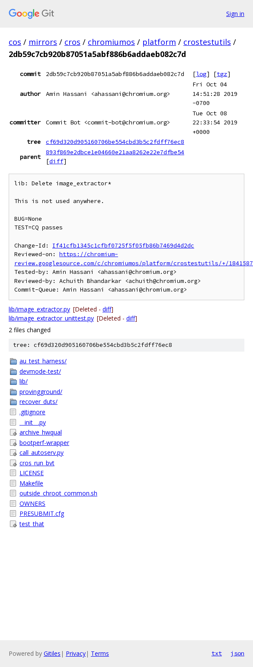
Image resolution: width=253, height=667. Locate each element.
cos (15, 42)
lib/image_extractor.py (39, 309)
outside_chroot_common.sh (58, 493)
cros (72, 42)
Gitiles (52, 653)
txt (216, 653)
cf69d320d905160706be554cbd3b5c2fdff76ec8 (115, 142)
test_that (31, 524)
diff (56, 161)
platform (159, 42)
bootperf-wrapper (44, 442)
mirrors (43, 42)
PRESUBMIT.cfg (41, 513)
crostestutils (207, 42)
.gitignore (32, 412)
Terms (100, 653)
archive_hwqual (40, 432)
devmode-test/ (40, 371)
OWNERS (32, 503)
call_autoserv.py (41, 452)
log (201, 74)
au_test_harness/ (43, 361)
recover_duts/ (38, 401)
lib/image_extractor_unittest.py (51, 318)
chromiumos (111, 42)
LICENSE (31, 473)
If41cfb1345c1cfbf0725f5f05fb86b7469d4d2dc (123, 245)
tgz (222, 74)
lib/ (23, 381)
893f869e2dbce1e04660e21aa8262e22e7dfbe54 (115, 152)
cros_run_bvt (36, 463)
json (237, 653)
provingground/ (40, 391)
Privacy (76, 653)
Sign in (235, 14)
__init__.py (32, 422)
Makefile (31, 483)
